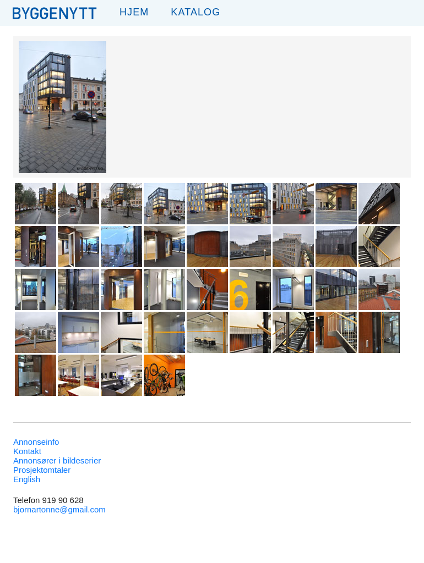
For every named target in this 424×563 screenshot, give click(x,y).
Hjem (134, 12)
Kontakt (27, 451)
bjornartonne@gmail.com (59, 509)
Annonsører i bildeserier (57, 460)
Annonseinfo (36, 441)
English (26, 479)
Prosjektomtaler (41, 469)
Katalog (195, 12)
